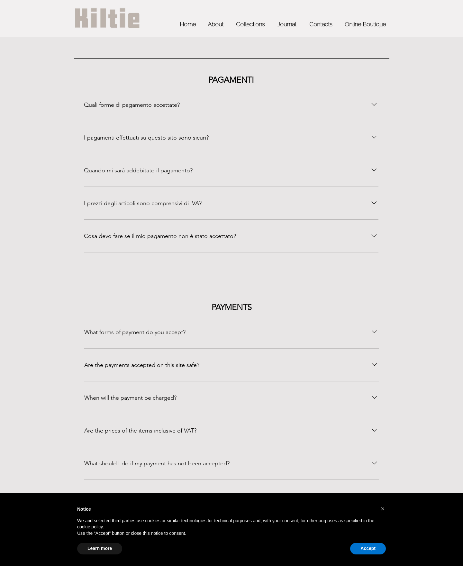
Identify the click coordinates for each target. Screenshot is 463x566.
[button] (382, 509)
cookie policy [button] (90, 526)
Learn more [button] (99, 548)
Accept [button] (368, 548)
